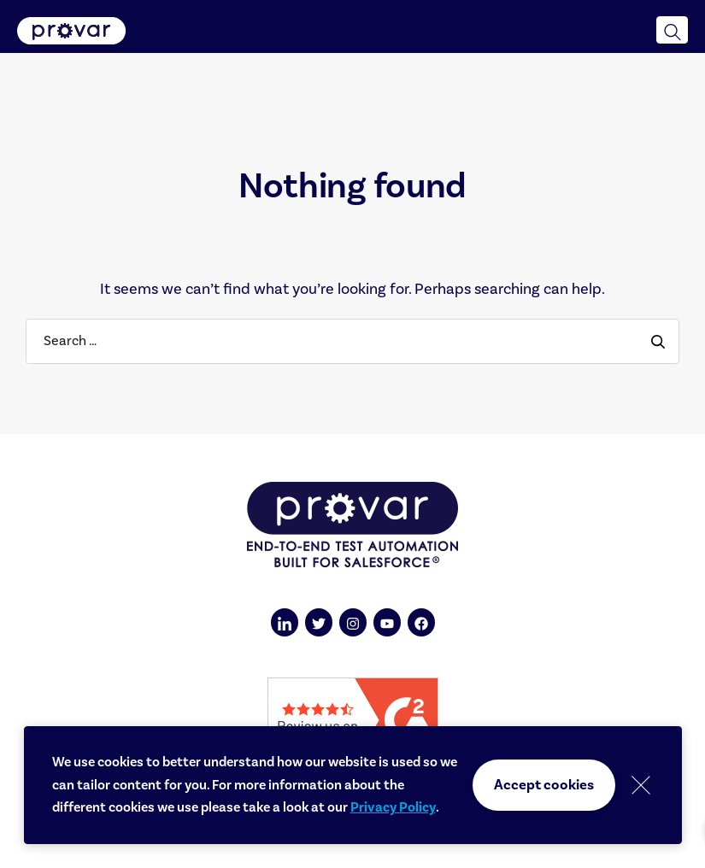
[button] (672, 30)
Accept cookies (544, 785)
